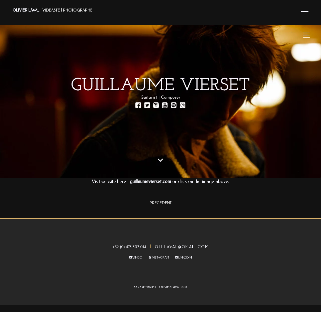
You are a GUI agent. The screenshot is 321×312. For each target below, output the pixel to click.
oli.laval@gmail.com (182, 246)
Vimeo (135, 257)
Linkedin (183, 257)
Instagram (159, 257)
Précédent (160, 203)
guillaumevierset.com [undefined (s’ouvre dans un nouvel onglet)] (150, 181)
